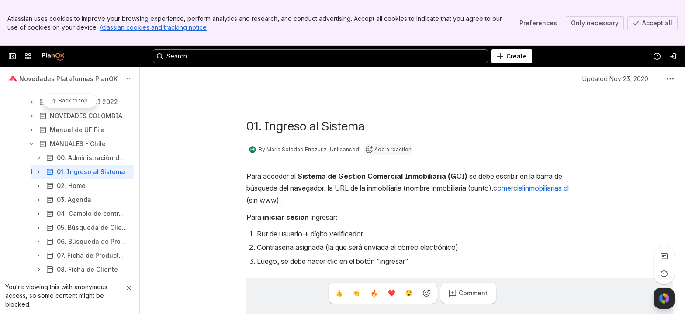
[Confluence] (52, 56)
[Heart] (391, 293)
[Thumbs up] (339, 293)
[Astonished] (409, 293)
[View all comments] (664, 256)
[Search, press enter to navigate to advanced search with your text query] (320, 56)
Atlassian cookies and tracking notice (153, 27)
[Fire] (374, 293)
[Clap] (356, 293)
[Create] (511, 56)
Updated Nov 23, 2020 (615, 78)
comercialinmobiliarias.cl (531, 188)
